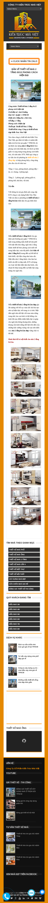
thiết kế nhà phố (16, 550)
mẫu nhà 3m (14, 604)
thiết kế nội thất (16, 574)
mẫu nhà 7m (14, 624)
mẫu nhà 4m (14, 609)
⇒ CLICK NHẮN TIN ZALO (24, 61)
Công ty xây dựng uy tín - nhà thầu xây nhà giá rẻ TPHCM (28, 670)
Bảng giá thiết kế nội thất (25, 813)
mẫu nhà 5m (14, 614)
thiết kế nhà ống (17, 555)
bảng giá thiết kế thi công (21, 589)
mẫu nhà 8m (14, 629)
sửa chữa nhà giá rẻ (18, 584)
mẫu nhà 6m (14, 619)
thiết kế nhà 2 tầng (18, 559)
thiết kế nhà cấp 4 (17, 564)
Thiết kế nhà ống (16, 728)
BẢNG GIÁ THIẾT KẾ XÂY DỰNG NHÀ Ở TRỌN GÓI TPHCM (26, 791)
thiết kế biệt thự (16, 569)
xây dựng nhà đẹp (17, 579)
